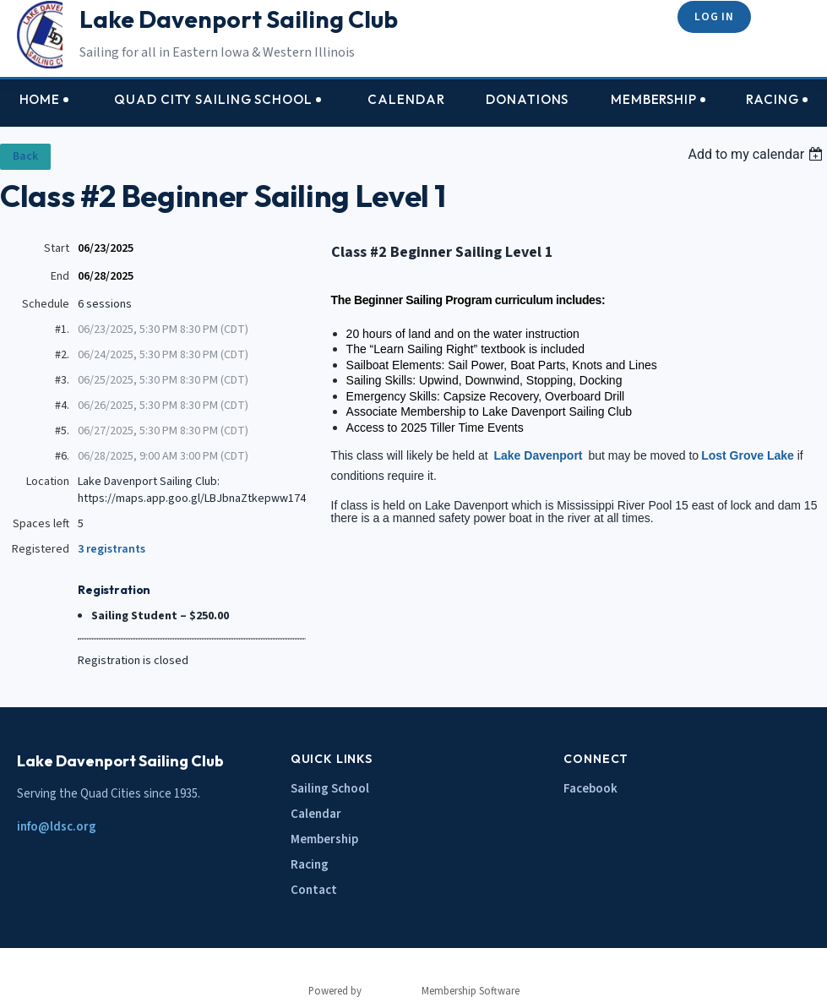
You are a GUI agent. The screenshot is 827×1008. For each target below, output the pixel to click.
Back (25, 156)
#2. (62, 354)
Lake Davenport (537, 455)
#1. (62, 329)
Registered (40, 549)
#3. (62, 380)
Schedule (45, 304)
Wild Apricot (391, 991)
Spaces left (41, 523)
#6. (62, 456)
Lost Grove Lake (747, 455)
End (60, 276)
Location (47, 481)
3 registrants (111, 549)
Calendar (316, 814)
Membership (324, 839)
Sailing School (330, 789)
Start (56, 248)
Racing (310, 865)
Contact (314, 890)
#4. (62, 405)
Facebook (590, 789)
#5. (62, 430)
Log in (713, 16)
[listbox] (757, 154)
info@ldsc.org (56, 827)
